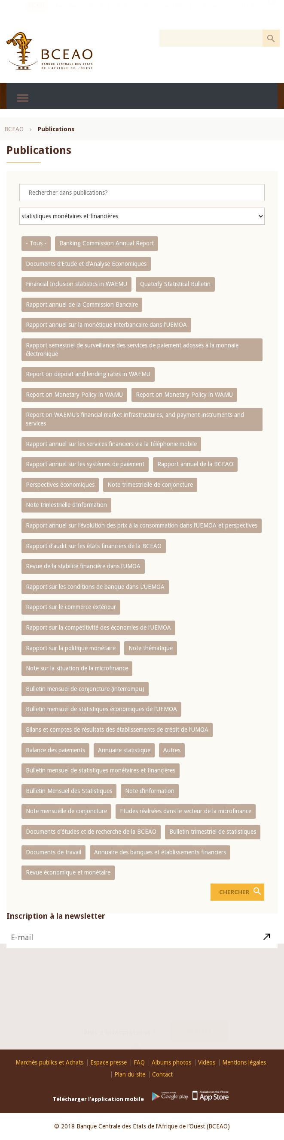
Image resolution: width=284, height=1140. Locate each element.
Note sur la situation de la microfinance (77, 668)
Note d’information (149, 790)
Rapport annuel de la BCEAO (195, 464)
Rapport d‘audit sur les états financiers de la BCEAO (94, 546)
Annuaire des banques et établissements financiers (160, 852)
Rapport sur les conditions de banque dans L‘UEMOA (95, 586)
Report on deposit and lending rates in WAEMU (88, 374)
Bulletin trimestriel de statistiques (212, 831)
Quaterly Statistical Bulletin (175, 283)
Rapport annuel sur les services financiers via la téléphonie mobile (111, 443)
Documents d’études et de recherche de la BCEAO (91, 831)
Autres (171, 750)
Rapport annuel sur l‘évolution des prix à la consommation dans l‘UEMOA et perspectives (141, 525)
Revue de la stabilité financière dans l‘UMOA (83, 566)
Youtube (140, 1043)
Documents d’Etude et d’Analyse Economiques (86, 263)
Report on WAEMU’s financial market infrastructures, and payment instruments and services (135, 419)
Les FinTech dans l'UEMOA (224, 15)
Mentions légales (244, 1062)
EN (272, 14)
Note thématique (150, 648)
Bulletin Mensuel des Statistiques (69, 790)
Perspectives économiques (60, 484)
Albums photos (171, 1062)
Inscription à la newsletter (55, 927)
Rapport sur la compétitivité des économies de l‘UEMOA (98, 627)
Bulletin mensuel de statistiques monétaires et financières (100, 770)
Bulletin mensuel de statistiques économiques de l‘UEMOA (101, 709)
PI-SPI (36, 15)
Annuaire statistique (124, 750)
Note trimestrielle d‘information (66, 504)
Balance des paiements (55, 750)
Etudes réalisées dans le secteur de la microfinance (185, 811)
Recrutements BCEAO (80, 15)
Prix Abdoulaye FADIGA (160, 15)
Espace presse (108, 1062)
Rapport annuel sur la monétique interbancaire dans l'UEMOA (106, 324)
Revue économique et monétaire (68, 872)
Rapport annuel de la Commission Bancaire (82, 304)
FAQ (139, 1062)
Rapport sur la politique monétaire (71, 648)
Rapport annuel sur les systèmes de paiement (85, 464)
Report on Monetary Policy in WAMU (74, 394)
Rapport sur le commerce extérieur (71, 606)
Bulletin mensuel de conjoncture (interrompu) (85, 688)
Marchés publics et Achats (49, 1062)
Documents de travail (53, 852)
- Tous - (36, 243)
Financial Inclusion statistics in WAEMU (76, 283)
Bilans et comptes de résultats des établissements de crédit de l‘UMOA (117, 729)
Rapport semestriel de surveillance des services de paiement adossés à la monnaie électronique (132, 349)
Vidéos (206, 1062)
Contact (198, 1025)
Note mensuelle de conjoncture (66, 811)
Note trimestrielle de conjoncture (150, 484)
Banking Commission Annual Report (106, 243)
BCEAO (14, 129)
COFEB (119, 15)
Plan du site (129, 1074)
